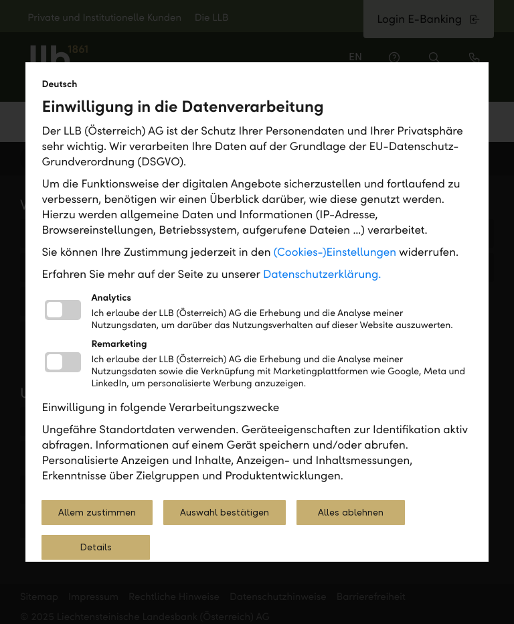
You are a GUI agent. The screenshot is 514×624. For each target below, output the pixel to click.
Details (96, 547)
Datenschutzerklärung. (322, 274)
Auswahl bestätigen (224, 512)
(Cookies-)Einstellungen (335, 252)
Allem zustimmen (97, 512)
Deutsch (59, 84)
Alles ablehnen (350, 512)
